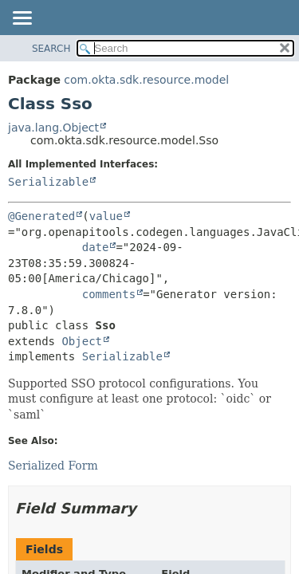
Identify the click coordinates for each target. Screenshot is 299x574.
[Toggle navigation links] (21, 19)
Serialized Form (53, 465)
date (95, 247)
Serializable (48, 181)
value (106, 216)
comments (109, 294)
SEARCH (51, 48)
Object (81, 341)
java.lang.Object (53, 127)
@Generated (41, 216)
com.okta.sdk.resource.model (146, 79)
